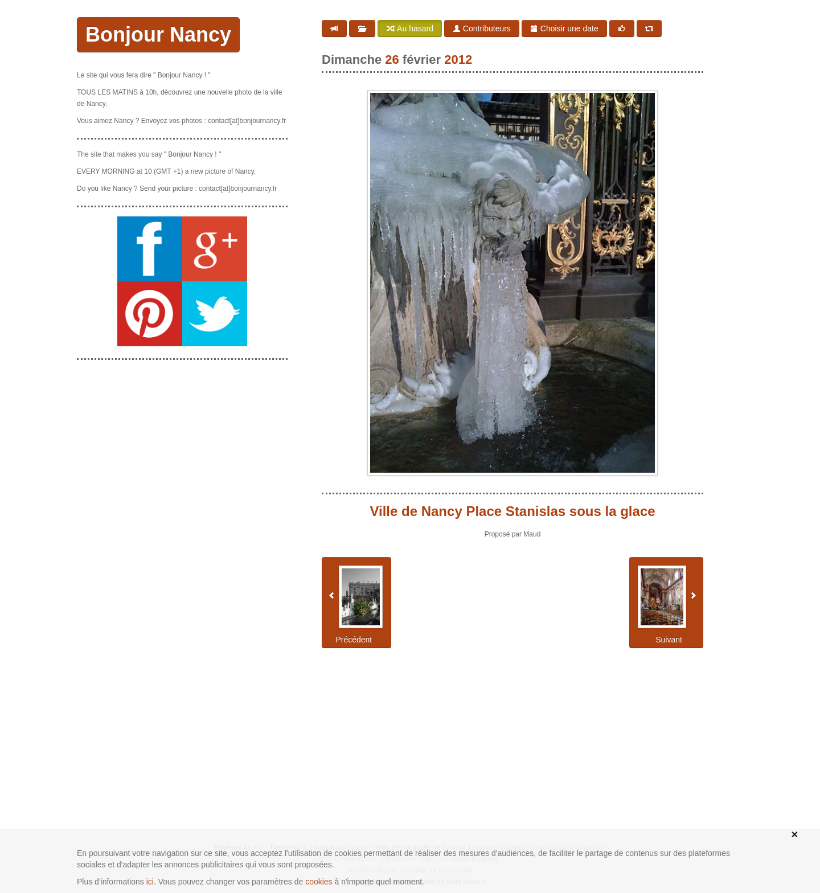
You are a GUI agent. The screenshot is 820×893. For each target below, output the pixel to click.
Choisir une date (564, 28)
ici (150, 881)
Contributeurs (482, 28)
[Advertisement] (182, 440)
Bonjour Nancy (158, 34)
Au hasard (409, 28)
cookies (318, 881)
